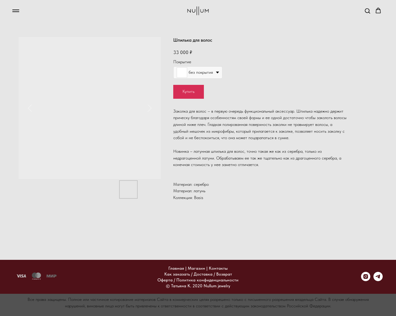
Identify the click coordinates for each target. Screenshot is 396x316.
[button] (367, 11)
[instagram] (365, 279)
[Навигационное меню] (15, 11)
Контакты (218, 268)
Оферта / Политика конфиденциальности (198, 279)
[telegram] (378, 279)
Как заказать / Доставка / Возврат (198, 274)
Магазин (196, 268)
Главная (176, 268)
